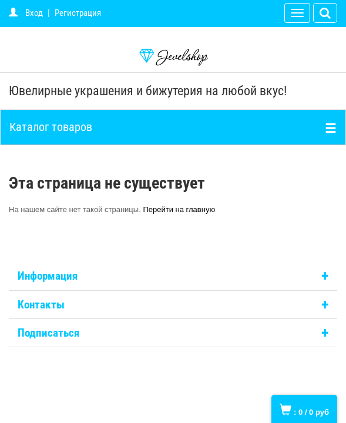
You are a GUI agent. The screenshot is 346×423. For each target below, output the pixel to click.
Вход (34, 13)
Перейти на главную (179, 209)
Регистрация (78, 13)
